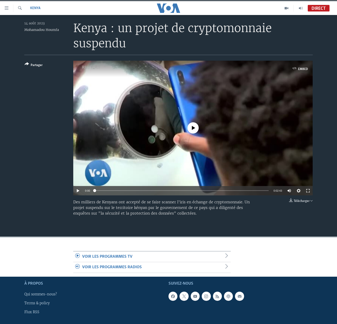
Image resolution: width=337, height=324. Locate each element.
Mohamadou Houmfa (41, 30)
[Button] (34, 65)
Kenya (35, 8)
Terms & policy (37, 303)
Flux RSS (31, 312)
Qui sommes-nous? (40, 294)
